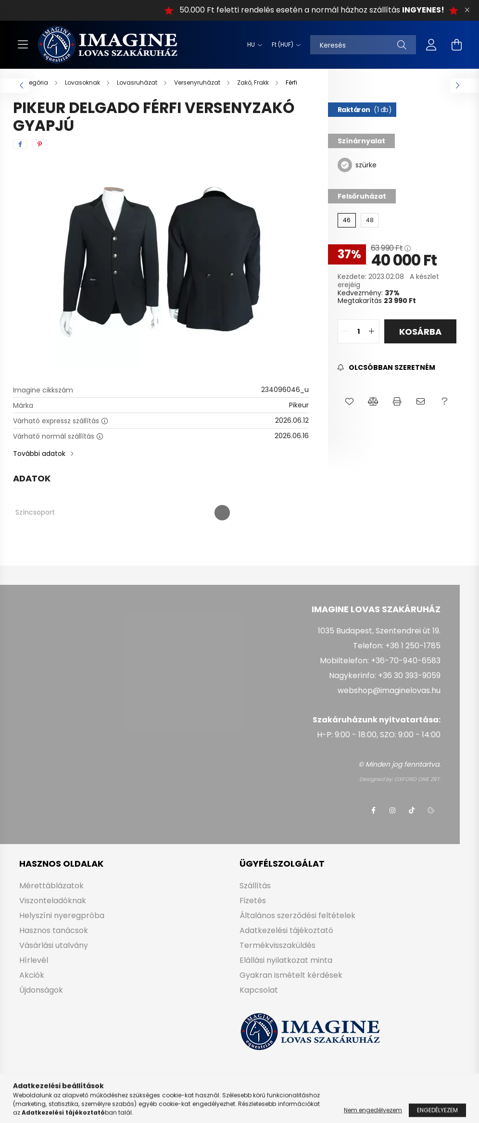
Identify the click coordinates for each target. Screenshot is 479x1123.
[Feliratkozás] (386, 368)
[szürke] (345, 164)
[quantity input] (359, 331)
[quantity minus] (345, 331)
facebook (373, 810)
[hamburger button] (22, 44)
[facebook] (20, 144)
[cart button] (456, 44)
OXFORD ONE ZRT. (417, 779)
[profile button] (431, 44)
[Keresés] (363, 44)
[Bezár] (467, 10)
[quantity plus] (372, 331)
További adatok (39, 453)
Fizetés (253, 900)
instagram (392, 810)
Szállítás (255, 885)
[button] (349, 401)
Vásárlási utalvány (53, 945)
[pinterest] (39, 144)
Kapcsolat (259, 990)
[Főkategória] (31, 82)
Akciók (31, 975)
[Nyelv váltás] (252, 44)
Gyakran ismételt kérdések (291, 975)
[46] (347, 220)
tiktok (411, 810)
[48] (370, 220)
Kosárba (420, 332)
